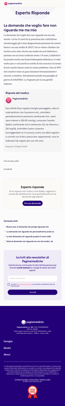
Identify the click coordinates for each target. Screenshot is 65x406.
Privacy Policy (34, 379)
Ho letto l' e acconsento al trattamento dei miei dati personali (33, 285)
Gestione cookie (45, 379)
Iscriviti (33, 292)
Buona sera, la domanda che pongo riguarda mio (27, 227)
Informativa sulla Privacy (24, 284)
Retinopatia (37, 59)
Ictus (21, 55)
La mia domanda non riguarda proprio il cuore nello (28, 236)
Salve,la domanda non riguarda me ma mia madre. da (29, 241)
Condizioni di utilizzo (22, 379)
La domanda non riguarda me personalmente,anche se (30, 232)
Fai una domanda (32, 203)
